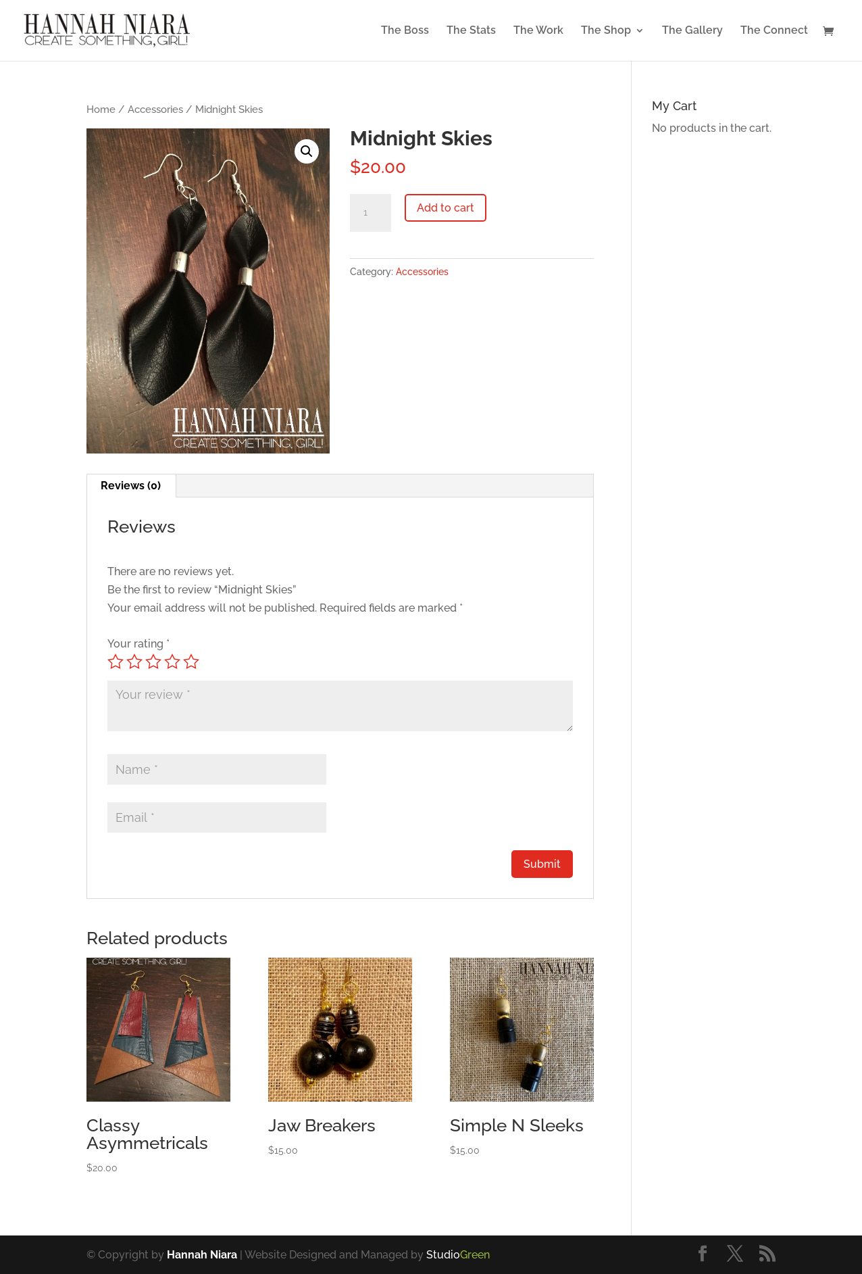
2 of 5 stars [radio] (134, 662)
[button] (307, 151)
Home (101, 109)
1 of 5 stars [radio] (115, 662)
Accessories (155, 109)
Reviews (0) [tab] (131, 485)
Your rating (138, 643)
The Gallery (692, 31)
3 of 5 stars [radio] (153, 662)
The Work (538, 31)
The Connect (774, 31)
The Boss (405, 31)
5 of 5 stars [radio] (191, 662)
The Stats (471, 31)
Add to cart (445, 207)
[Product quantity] (370, 213)
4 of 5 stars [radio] (172, 662)
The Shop (606, 31)
